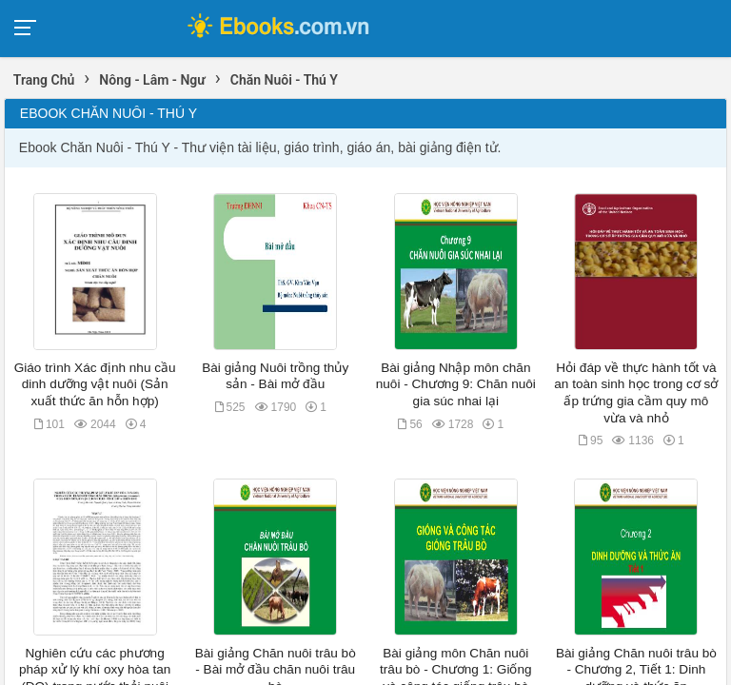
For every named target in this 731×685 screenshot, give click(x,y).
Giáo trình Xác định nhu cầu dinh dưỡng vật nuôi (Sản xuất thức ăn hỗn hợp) (95, 384)
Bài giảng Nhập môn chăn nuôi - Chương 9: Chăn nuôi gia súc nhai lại (456, 384)
